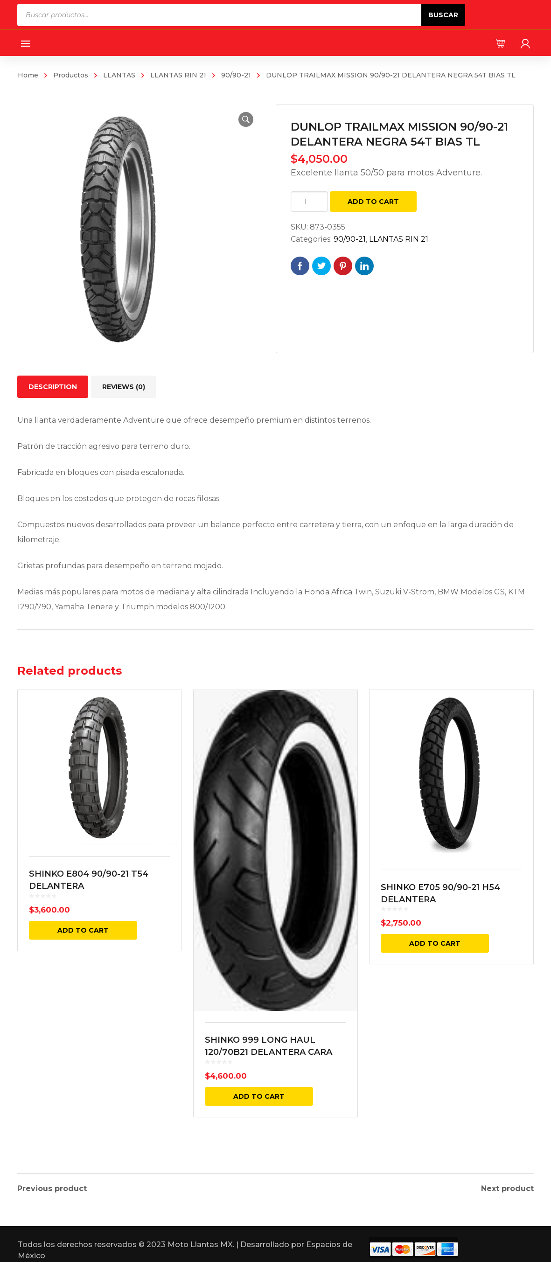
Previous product (52, 1186)
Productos (70, 75)
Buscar (443, 15)
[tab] (52, 387)
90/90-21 (236, 75)
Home (28, 75)
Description (52, 387)
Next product (507, 1186)
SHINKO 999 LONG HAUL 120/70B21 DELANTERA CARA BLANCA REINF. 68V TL (268, 1052)
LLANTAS (119, 75)
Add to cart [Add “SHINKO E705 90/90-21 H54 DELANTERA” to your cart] (434, 943)
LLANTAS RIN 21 (178, 75)
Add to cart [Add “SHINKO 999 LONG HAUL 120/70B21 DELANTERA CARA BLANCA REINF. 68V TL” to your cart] (259, 1096)
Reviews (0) (123, 387)
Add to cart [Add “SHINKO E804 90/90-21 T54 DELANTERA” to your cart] (83, 930)
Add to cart (373, 201)
